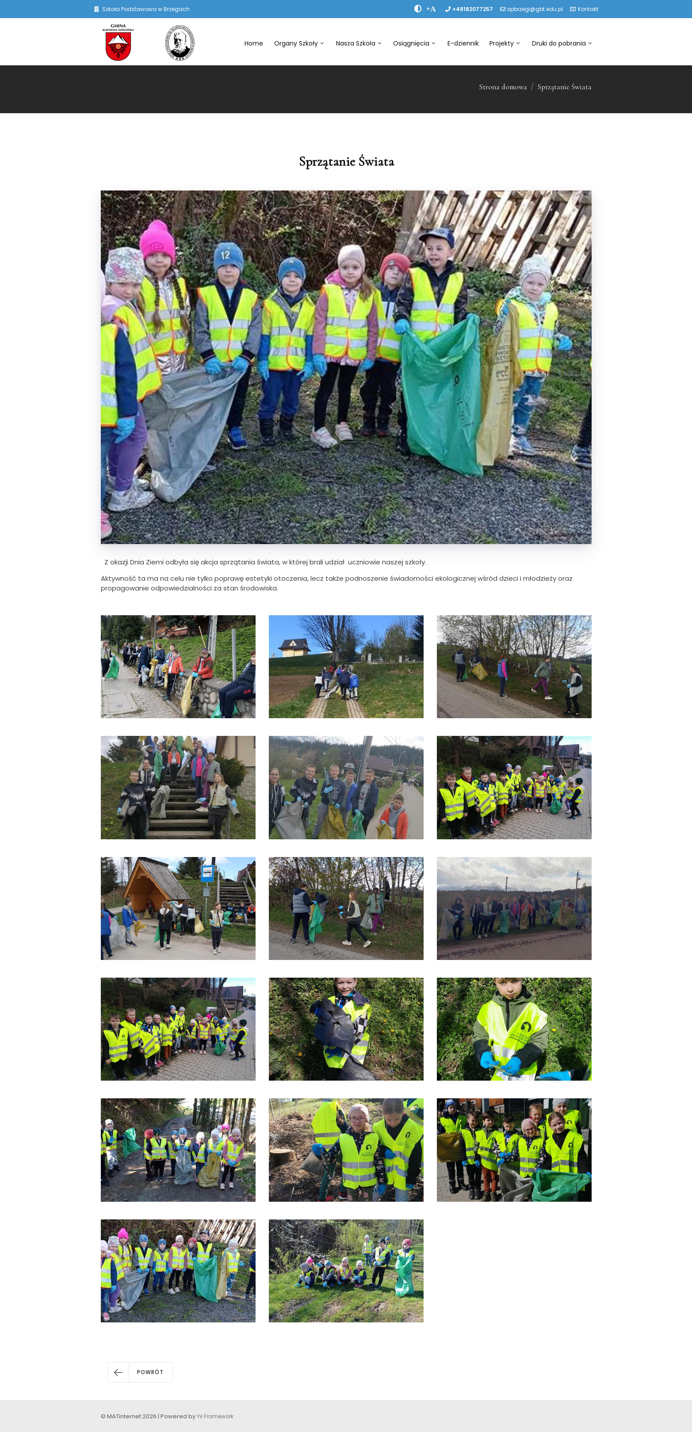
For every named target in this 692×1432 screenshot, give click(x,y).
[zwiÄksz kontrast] (418, 8)
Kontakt (588, 9)
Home (254, 43)
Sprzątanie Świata (564, 86)
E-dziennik (463, 43)
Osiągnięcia (414, 43)
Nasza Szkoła (358, 43)
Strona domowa (503, 86)
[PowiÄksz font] (431, 8)
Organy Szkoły (299, 43)
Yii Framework (215, 1416)
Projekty (504, 43)
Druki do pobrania (562, 43)
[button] (140, 1372)
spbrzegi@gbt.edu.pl (535, 9)
